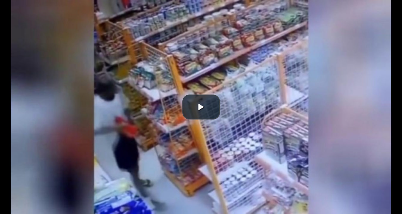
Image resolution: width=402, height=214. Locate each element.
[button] (201, 107)
